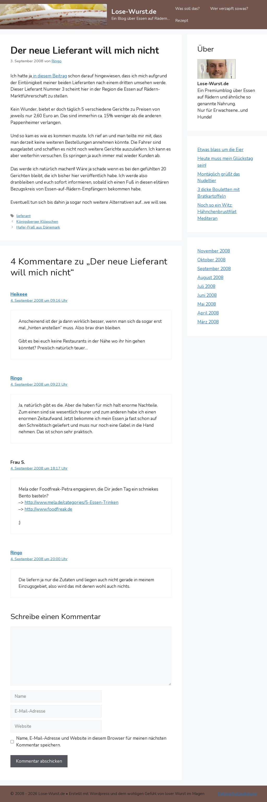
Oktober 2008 (211, 260)
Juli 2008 (206, 286)
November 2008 (213, 251)
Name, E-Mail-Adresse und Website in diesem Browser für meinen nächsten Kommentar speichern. (91, 741)
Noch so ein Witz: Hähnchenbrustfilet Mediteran (216, 211)
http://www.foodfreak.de (48, 509)
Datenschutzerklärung (237, 793)
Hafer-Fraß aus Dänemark (38, 227)
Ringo (16, 378)
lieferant (23, 215)
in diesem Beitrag (49, 76)
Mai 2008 (206, 304)
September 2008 (214, 269)
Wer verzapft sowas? (229, 8)
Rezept (181, 20)
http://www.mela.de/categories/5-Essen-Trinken (71, 502)
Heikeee (18, 294)
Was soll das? (187, 8)
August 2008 (210, 278)
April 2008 (208, 313)
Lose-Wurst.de (133, 11)
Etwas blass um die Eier (220, 150)
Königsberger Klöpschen (37, 221)
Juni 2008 (207, 295)
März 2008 (208, 322)
